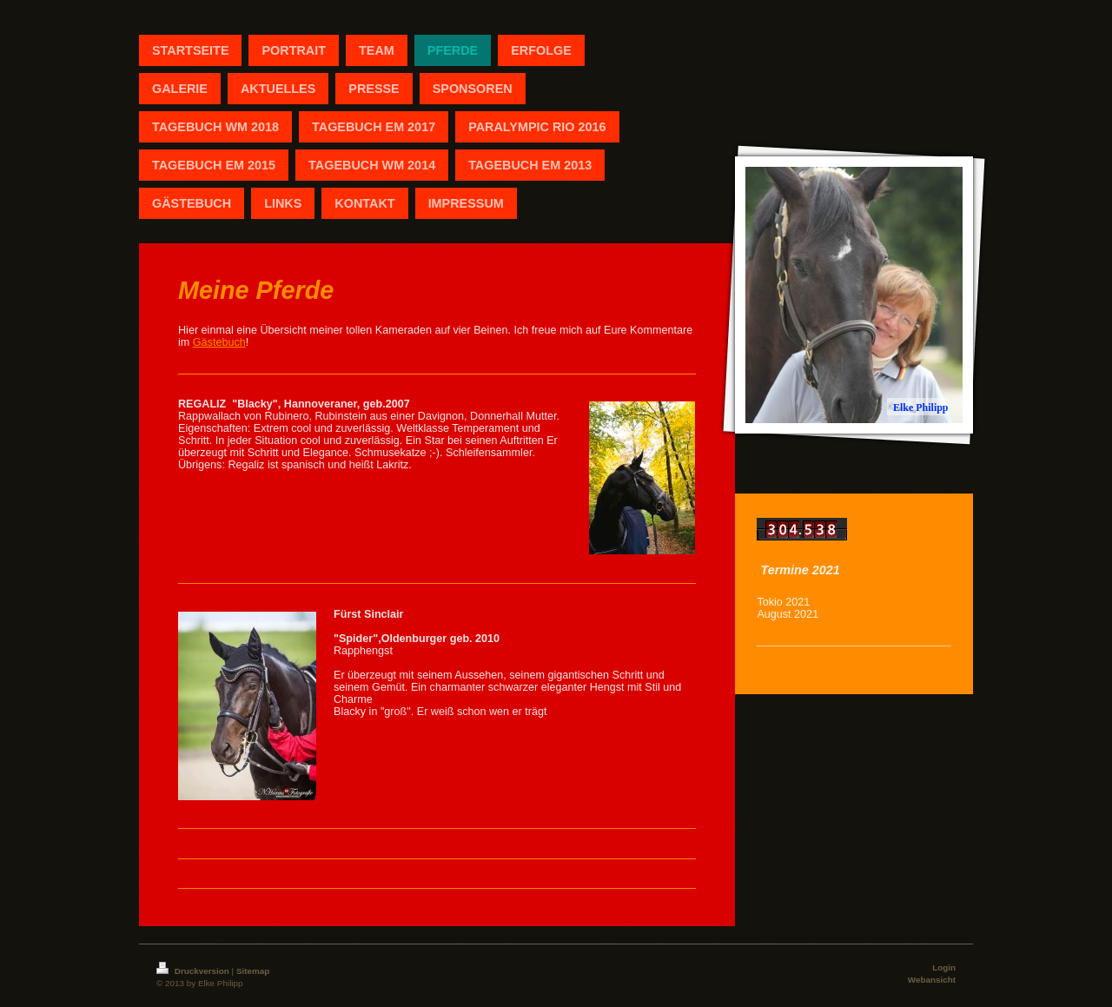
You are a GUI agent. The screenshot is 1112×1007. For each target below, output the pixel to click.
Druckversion (194, 971)
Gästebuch (219, 342)
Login (944, 967)
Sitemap (252, 971)
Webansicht (932, 979)
